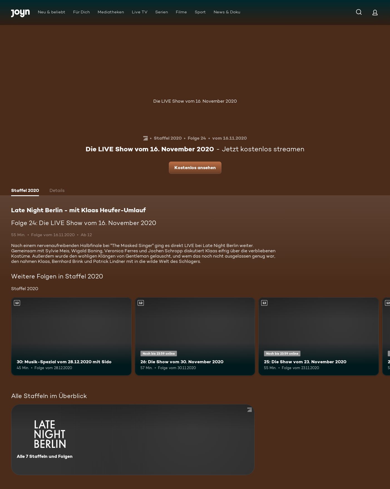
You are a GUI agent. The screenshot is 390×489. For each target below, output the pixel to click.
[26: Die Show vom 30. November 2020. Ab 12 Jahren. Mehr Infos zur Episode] (195, 336)
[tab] (25, 191)
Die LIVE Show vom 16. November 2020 (195, 101)
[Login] (375, 12)
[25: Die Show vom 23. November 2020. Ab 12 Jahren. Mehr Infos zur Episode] (318, 336)
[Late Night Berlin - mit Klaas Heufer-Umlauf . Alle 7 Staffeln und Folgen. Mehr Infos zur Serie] (133, 439)
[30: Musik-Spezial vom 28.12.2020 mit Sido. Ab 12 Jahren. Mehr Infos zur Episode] (71, 336)
